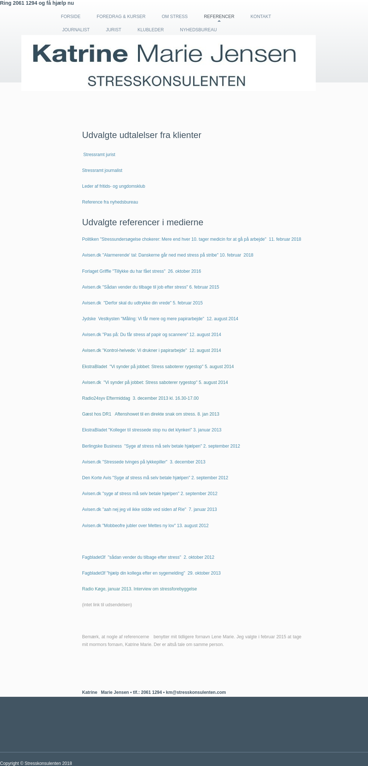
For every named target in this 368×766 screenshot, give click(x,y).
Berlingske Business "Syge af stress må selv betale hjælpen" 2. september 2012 (161, 446)
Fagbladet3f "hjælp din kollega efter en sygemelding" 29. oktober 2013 (151, 573)
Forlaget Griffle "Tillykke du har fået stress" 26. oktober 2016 (141, 271)
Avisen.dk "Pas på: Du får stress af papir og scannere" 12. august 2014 (151, 334)
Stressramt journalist (102, 170)
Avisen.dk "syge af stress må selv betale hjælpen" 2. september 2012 (149, 493)
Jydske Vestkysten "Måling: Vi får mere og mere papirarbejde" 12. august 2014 (160, 318)
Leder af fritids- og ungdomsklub (113, 186)
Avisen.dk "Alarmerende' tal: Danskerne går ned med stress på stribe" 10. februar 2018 (168, 255)
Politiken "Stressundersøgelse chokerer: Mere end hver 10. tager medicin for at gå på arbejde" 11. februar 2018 (191, 239)
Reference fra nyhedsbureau (110, 202)
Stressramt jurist (99, 154)
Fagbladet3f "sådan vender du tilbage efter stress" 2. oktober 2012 (148, 557)
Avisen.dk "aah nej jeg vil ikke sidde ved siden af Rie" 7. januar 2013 (149, 509)
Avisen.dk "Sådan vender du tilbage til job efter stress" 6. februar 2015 (150, 287)
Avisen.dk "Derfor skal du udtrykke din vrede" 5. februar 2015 (142, 303)
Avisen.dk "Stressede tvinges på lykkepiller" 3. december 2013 (143, 462)
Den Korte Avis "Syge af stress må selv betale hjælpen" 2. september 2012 (155, 477)
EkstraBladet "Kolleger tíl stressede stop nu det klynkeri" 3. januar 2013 (152, 430)
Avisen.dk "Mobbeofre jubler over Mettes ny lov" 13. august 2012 (145, 525)
